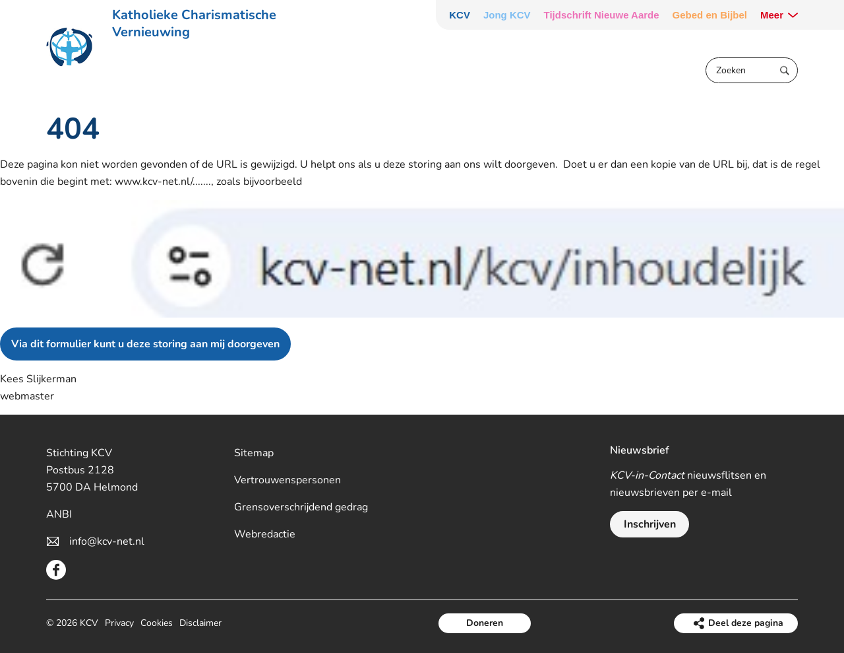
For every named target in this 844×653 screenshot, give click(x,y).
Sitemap (254, 453)
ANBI (59, 514)
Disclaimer (200, 623)
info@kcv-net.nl (106, 541)
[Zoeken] (752, 70)
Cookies (156, 623)
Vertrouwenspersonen (287, 480)
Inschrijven (650, 524)
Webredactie (264, 534)
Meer (771, 15)
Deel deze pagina (745, 623)
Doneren (484, 623)
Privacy (119, 623)
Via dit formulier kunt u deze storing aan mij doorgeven (145, 344)
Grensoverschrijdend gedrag (301, 507)
